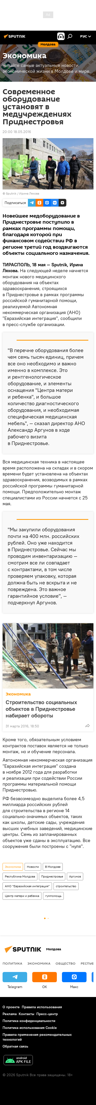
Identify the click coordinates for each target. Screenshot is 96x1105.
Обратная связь (15, 1046)
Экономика (18, 694)
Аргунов (75, 876)
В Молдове (52, 867)
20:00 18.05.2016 (17, 131)
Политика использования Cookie (30, 1027)
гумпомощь (53, 896)
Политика (12, 963)
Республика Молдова (20, 876)
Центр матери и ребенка (22, 896)
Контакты (26, 1014)
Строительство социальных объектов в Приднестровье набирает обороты (41, 709)
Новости (33, 867)
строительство (66, 886)
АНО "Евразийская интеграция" (27, 886)
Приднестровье (52, 876)
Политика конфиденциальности (29, 1020)
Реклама (10, 1014)
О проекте (11, 1007)
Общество (66, 963)
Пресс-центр (47, 1014)
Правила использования (42, 1007)
